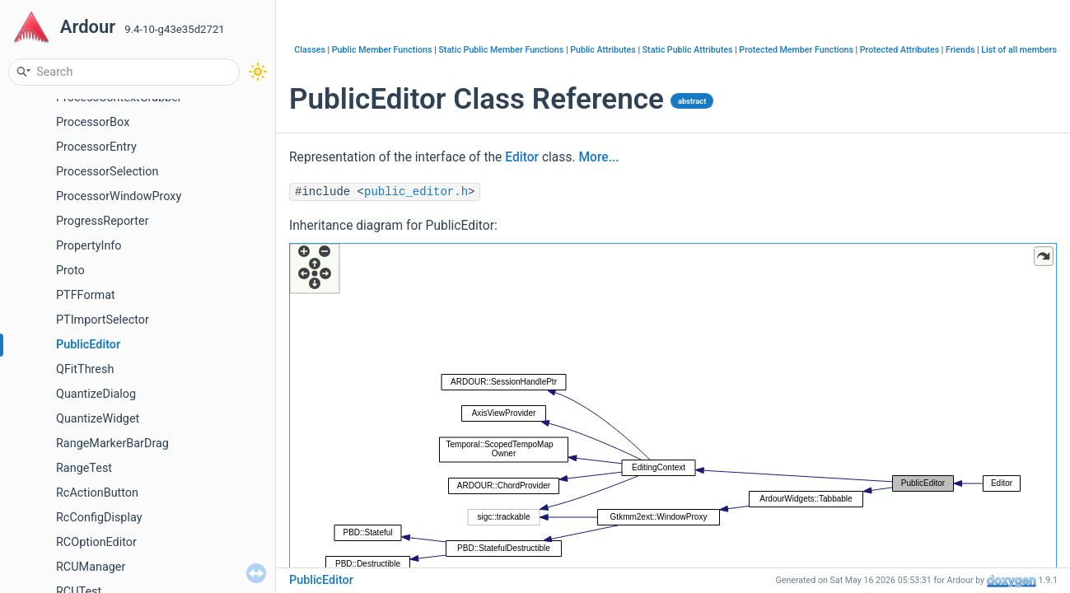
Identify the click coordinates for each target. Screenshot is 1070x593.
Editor (522, 157)
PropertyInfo (89, 246)
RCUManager (90, 567)
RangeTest (84, 468)
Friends (960, 49)
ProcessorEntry (96, 147)
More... (598, 157)
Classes (309, 49)
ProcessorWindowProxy (118, 196)
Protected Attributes (899, 49)
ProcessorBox (92, 122)
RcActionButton (97, 493)
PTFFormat (85, 295)
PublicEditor (88, 345)
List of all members (1019, 49)
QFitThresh (85, 369)
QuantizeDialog (96, 394)
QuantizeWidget (97, 419)
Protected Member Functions (796, 49)
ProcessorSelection (107, 172)
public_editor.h (416, 191)
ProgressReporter (102, 221)
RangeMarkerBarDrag (112, 444)
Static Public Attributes (687, 49)
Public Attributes (603, 49)
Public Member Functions (382, 49)
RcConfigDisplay (99, 518)
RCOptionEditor (96, 542)
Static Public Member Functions (500, 49)
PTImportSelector (102, 320)
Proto (70, 271)
